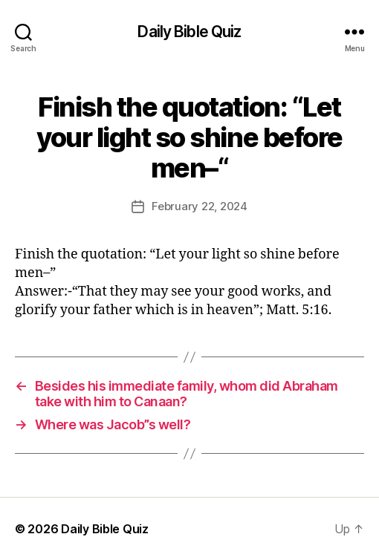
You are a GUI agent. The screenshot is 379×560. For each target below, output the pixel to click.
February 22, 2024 (199, 206)
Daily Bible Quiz (189, 31)
